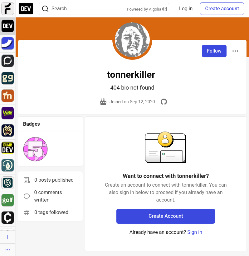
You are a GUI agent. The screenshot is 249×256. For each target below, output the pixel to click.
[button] (35, 149)
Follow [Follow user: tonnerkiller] (214, 51)
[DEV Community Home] (26, 8)
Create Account (166, 216)
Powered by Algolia (147, 9)
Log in (186, 9)
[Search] (45, 9)
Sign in (194, 232)
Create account (222, 9)
